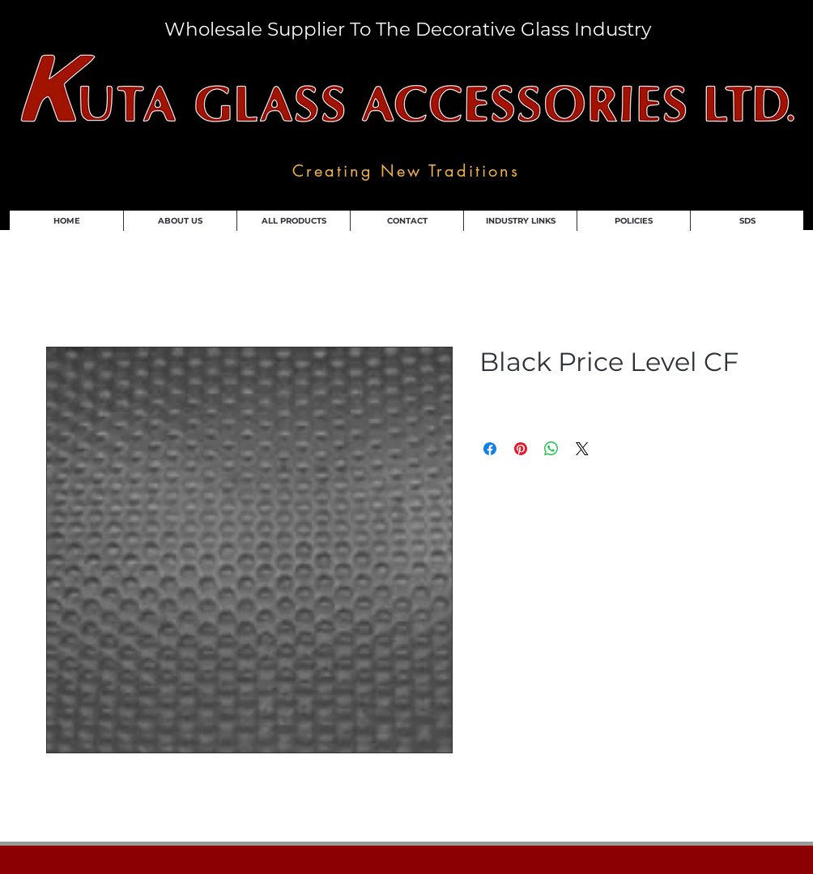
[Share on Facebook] (490, 448)
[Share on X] (582, 448)
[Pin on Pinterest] (520, 448)
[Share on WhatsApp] (551, 448)
